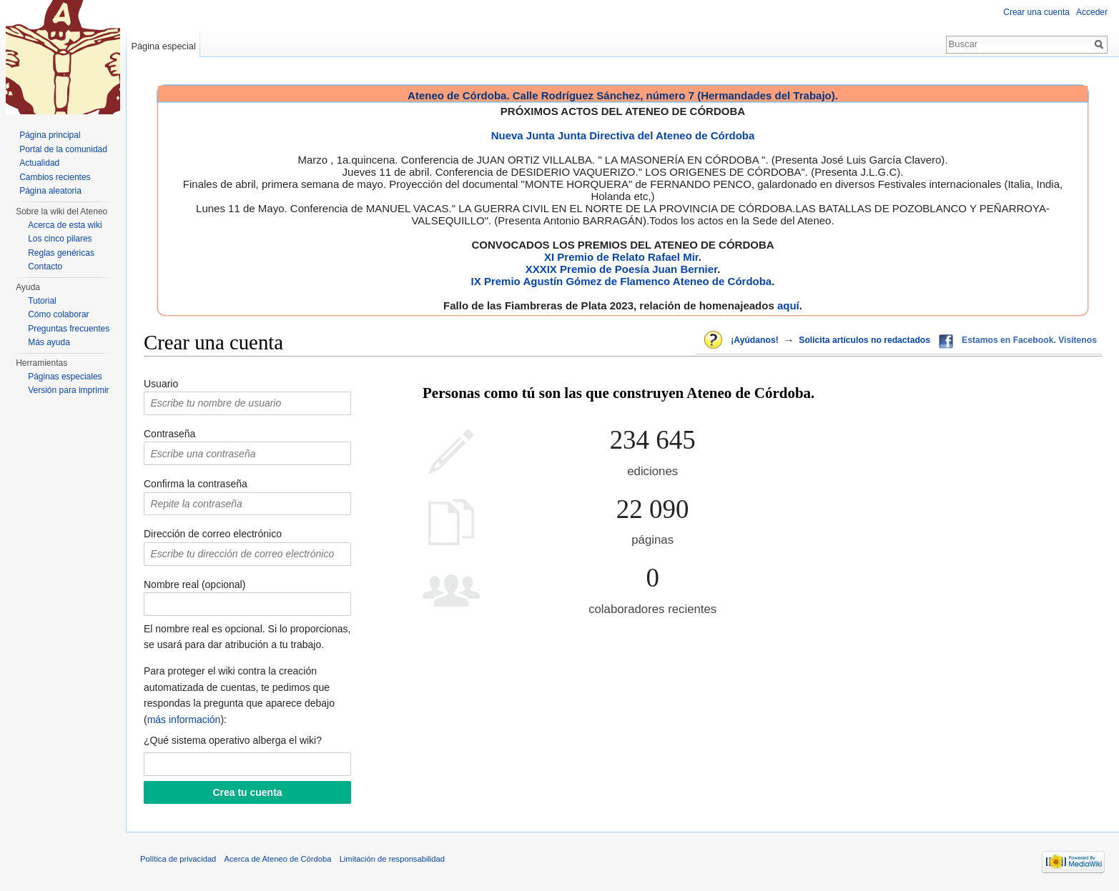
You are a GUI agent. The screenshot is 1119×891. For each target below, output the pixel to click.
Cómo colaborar (58, 314)
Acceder (1092, 12)
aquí (788, 305)
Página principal (49, 135)
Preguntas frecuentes (68, 329)
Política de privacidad (178, 859)
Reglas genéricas (61, 253)
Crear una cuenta (1036, 12)
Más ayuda (49, 342)
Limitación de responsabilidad (392, 859)
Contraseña (169, 433)
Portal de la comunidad (63, 149)
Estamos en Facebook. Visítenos (1029, 340)
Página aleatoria (50, 191)
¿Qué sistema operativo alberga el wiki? (233, 740)
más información (184, 719)
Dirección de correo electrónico (213, 533)
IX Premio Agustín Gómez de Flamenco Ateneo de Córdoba (621, 281)
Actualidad (39, 163)
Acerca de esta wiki (65, 225)
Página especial (163, 46)
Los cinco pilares (60, 239)
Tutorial (42, 301)
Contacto (45, 267)
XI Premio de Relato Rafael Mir (621, 257)
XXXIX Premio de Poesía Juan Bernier (621, 269)
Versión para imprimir (68, 390)
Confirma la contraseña (195, 483)
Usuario (161, 383)
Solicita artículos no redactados (864, 340)
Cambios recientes (54, 177)
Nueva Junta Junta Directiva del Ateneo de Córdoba (623, 135)
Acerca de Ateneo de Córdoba (278, 859)
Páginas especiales (65, 377)
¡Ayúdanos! (754, 340)
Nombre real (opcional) (194, 584)
